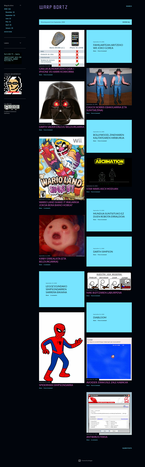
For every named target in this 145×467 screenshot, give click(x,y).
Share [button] (40, 75)
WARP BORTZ (53, 7)
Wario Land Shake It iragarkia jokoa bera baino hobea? (59, 204)
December (10, 12)
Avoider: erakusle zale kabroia (107, 382)
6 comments (94, 440)
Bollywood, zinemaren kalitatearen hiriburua (108, 136)
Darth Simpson (103, 251)
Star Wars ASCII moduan (102, 188)
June (8, 18)
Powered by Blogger (85, 460)
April (8, 25)
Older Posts (127, 448)
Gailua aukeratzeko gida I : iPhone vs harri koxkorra (57, 70)
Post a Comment (48, 75)
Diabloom (99, 317)
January (9, 28)
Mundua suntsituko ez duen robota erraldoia (109, 215)
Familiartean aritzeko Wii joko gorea (108, 46)
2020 (7, 9)
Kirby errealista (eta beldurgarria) (52, 260)
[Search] (129, 6)
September (10, 15)
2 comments (47, 208)
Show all (126, 22)
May (8, 22)
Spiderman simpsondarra (56, 384)
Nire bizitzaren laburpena (104, 292)
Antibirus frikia (96, 436)
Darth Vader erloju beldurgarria (61, 126)
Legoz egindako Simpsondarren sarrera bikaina (56, 289)
